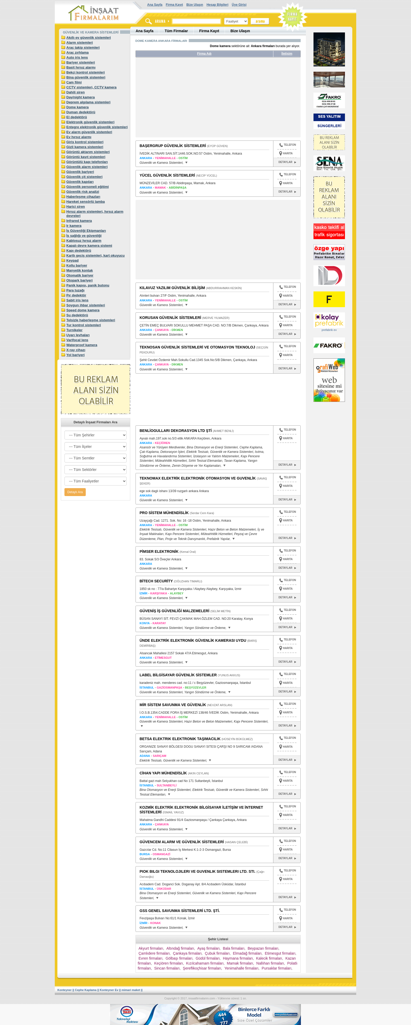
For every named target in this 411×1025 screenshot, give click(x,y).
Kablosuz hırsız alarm (83, 241)
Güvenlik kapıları (80, 182)
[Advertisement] (185, 99)
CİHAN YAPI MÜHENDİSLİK (163, 773)
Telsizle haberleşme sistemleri (90, 320)
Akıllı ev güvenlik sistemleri (88, 38)
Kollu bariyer (76, 265)
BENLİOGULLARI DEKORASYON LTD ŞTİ (176, 431)
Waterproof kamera (81, 345)
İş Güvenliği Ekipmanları (86, 231)
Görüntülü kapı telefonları (87, 162)
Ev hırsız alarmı (78, 137)
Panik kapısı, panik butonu (87, 285)
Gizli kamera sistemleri (84, 147)
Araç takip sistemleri (83, 47)
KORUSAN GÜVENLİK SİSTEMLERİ (170, 318)
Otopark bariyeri (79, 280)
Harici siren (75, 207)
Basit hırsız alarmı (80, 67)
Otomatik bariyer (79, 275)
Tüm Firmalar (176, 31)
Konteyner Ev (109, 990)
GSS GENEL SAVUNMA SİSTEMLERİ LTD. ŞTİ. (180, 911)
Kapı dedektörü (78, 250)
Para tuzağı (75, 290)
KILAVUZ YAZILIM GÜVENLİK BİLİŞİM (172, 288)
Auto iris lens (77, 57)
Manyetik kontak (79, 270)
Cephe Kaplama (86, 990)
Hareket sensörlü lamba (85, 202)
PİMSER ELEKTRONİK (159, 551)
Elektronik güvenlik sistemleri (90, 122)
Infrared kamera (79, 221)
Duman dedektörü (80, 112)
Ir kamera (74, 226)
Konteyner (64, 990)
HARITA (288, 153)
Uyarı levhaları (78, 335)
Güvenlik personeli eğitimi (87, 187)
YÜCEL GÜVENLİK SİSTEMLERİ (167, 175)
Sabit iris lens (77, 300)
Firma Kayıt (174, 5)
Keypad (72, 260)
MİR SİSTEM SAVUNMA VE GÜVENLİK (173, 705)
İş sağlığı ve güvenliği (83, 236)
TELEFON (287, 145)
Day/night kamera (80, 97)
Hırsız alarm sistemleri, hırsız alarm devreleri (94, 214)
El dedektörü (76, 117)
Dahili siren (75, 92)
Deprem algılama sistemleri (88, 102)
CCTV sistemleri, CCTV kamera (91, 87)
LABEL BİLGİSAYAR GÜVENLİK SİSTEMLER (178, 675)
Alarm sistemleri (79, 42)
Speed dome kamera (82, 310)
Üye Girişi (239, 5)
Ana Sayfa (155, 5)
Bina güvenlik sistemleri (85, 77)
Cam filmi (74, 82)
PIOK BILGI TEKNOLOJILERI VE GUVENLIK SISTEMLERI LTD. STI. (198, 871)
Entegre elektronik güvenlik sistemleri (97, 127)
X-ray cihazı (75, 350)
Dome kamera (77, 107)
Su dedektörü (77, 315)
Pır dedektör (76, 295)
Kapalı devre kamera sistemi (89, 245)
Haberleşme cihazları (83, 197)
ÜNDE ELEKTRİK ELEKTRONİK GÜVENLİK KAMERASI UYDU (193, 640)
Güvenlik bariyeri (80, 172)
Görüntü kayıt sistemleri (85, 157)
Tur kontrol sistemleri (83, 325)
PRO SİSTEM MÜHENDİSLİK (164, 513)
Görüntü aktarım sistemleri (88, 152)
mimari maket (131, 990)
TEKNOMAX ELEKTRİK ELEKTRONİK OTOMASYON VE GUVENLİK (198, 478)
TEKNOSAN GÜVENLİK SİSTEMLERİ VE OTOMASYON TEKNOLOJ (197, 347)
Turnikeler (74, 330)
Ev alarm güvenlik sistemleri (89, 132)
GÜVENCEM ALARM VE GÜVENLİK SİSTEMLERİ (182, 842)
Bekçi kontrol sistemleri (85, 72)
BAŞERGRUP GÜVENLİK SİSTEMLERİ (173, 146)
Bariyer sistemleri (80, 62)
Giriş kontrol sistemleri (85, 142)
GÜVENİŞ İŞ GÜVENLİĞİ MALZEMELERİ (174, 611)
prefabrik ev (329, 329)
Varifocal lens (77, 340)
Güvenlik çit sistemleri (84, 177)
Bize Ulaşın (194, 5)
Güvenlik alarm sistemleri (87, 167)
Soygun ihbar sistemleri (85, 305)
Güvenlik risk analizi (82, 192)
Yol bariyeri (75, 355)
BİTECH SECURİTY (156, 581)
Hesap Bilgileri (217, 5)
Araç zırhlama (77, 52)
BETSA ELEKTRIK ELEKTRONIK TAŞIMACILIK (180, 739)
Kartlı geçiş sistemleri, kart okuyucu (95, 255)
